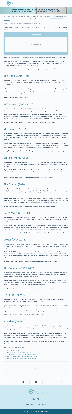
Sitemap (44, 404)
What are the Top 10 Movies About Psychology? (19, 352)
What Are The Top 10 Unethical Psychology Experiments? (22, 358)
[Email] (61, 382)
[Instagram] (38, 399)
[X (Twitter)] (23, 382)
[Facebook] (10, 382)
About (32, 404)
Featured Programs (36, 34)
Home (27, 404)
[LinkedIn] (36, 382)
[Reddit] (49, 382)
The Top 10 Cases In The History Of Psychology (19, 351)
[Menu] (64, 3)
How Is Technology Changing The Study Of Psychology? (21, 354)
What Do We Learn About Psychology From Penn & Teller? (22, 356)
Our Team (38, 404)
